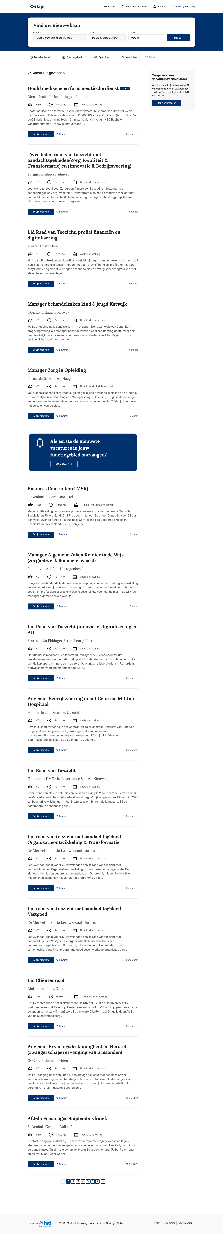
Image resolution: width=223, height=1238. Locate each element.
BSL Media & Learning (74, 1223)
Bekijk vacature (41, 134)
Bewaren (63, 134)
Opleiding (101, 57)
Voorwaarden (186, 1223)
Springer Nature (115, 1223)
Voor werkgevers (181, 6)
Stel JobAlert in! (63, 464)
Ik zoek (37, 32)
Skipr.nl (109, 6)
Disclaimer (169, 1223)
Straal (132, 32)
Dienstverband (39, 57)
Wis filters (150, 57)
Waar (93, 32)
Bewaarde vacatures (134, 6)
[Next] (103, 1181)
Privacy (156, 1223)
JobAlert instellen (166, 103)
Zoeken (178, 37)
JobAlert (160, 6)
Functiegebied (72, 57)
